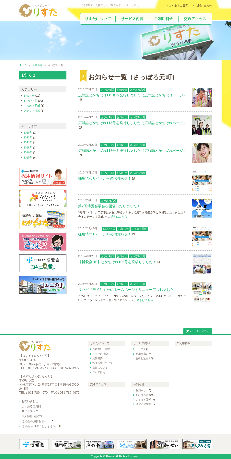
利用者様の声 (143, 353)
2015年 (28, 157)
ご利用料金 (183, 343)
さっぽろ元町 (137, 89)
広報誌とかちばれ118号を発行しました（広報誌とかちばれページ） (132, 123)
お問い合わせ (203, 5)
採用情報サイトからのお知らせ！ (104, 178)
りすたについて (99, 343)
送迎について (100, 367)
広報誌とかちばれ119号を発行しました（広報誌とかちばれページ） (132, 95)
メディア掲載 (32, 110)
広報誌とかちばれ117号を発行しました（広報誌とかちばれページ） (132, 151)
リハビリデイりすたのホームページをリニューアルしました (126, 290)
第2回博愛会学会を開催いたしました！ (109, 206)
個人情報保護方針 (33, 416)
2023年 (28, 137)
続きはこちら (119, 216)
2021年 (28, 142)
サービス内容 (141, 343)
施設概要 (97, 358)
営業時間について (102, 362)
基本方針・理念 (101, 349)
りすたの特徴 (100, 353)
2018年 (28, 147)
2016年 (28, 152)
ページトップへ (199, 331)
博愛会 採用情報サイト (36, 421)
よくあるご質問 (178, 5)
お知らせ (37, 65)
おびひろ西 (107, 89)
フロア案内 (98, 372)
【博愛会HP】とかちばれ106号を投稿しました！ (117, 262)
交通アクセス (98, 384)
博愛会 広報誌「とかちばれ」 (40, 426)
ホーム (23, 65)
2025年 (28, 132)
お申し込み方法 (145, 358)
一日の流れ (142, 349)
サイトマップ (30, 411)
